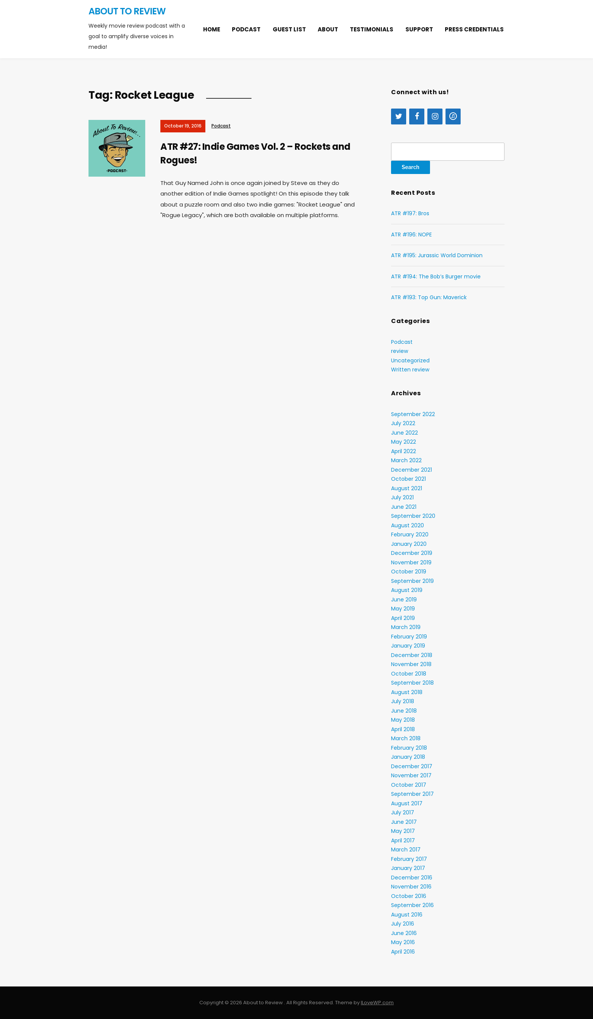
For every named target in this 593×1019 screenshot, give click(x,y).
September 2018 (412, 683)
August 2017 (406, 803)
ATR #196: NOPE (411, 234)
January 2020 (409, 544)
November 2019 (411, 562)
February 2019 (409, 636)
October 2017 (408, 785)
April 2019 (403, 618)
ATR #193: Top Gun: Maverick (429, 297)
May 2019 (403, 608)
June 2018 (404, 711)
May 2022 (403, 442)
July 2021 (402, 497)
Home (211, 29)
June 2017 (404, 822)
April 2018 (403, 729)
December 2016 (411, 877)
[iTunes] (453, 116)
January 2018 (408, 757)
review (399, 351)
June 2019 (404, 599)
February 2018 (409, 748)
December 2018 (411, 655)
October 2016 (408, 896)
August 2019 (406, 590)
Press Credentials (474, 29)
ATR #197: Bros (410, 213)
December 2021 (411, 470)
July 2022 (403, 423)
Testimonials (371, 29)
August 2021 (406, 488)
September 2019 (412, 581)
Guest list (289, 29)
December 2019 (411, 553)
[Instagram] (434, 116)
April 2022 (403, 451)
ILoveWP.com (377, 1002)
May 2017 (403, 831)
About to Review (127, 11)
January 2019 (408, 645)
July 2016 (402, 923)
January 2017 (408, 868)
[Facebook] (416, 116)
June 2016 (404, 933)
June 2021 (403, 507)
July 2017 (402, 812)
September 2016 (412, 905)
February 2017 (409, 859)
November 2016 (411, 886)
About (328, 29)
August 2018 (406, 692)
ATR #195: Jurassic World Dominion (437, 255)
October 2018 (408, 673)
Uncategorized (410, 360)
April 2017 (403, 840)
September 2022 (413, 414)
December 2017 (411, 766)
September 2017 (412, 794)
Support (419, 29)
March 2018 (406, 738)
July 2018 (402, 701)
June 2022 (404, 432)
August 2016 (406, 914)
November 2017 (411, 775)
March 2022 (406, 460)
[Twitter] (398, 116)
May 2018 (403, 720)
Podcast (246, 29)
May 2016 (403, 942)
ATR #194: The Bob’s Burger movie (436, 276)
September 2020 (413, 516)
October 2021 (408, 479)
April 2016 (403, 951)
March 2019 (406, 627)
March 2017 (406, 849)
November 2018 (411, 664)
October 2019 (408, 571)
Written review (410, 369)
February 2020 (409, 534)
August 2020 (407, 525)
